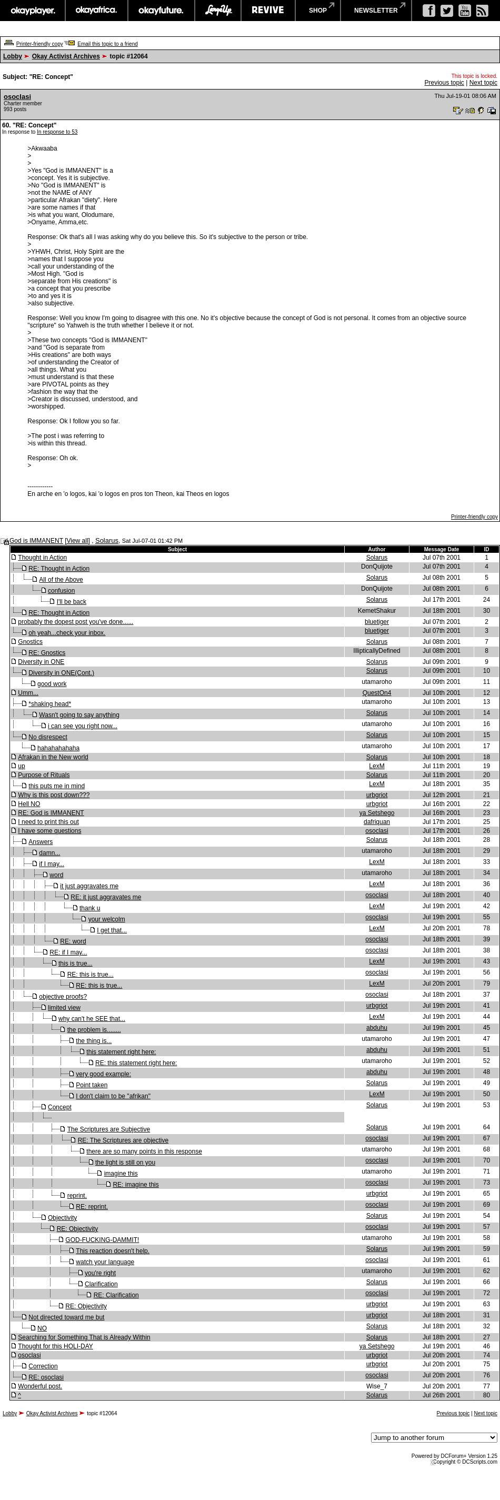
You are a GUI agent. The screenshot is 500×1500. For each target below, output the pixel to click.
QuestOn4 (377, 693)
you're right (100, 1273)
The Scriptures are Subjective (108, 1129)
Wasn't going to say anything (79, 715)
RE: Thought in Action (58, 568)
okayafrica (96, 10)
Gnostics (30, 641)
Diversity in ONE (41, 661)
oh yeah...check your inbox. (66, 633)
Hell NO (29, 804)
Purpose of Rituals (43, 775)
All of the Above (61, 579)
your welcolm (106, 919)
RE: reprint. (92, 1206)
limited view (64, 1007)
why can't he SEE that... (91, 1018)
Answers (40, 842)
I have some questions (49, 831)
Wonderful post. (40, 1386)
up (21, 766)
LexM (376, 766)
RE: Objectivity (77, 1229)
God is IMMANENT (36, 540)
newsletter (376, 10)
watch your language (105, 1262)
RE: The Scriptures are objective (123, 1140)
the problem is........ (94, 1030)
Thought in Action (42, 557)
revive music (268, 10)
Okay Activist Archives (66, 56)
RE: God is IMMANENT (51, 813)
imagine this (121, 1173)
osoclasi (17, 97)
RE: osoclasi (46, 1377)
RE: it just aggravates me (106, 897)
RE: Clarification (116, 1295)
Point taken (91, 1085)
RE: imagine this (135, 1184)
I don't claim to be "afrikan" (113, 1096)
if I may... (51, 864)
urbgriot (377, 795)
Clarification (101, 1284)
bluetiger (377, 621)
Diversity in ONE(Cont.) (61, 673)
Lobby (12, 56)
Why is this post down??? (53, 795)
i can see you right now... (82, 726)
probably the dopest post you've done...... (75, 621)
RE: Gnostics (46, 653)
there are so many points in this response (144, 1151)
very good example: (103, 1074)
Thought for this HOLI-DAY (55, 1346)
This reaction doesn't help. (112, 1251)
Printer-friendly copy (39, 44)
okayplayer (32, 10)
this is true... (75, 963)
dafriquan (377, 822)
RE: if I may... (68, 952)
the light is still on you (125, 1162)
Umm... (28, 693)
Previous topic (444, 82)
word (56, 875)
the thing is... (94, 1041)
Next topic (483, 82)
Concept (60, 1107)
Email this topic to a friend (107, 44)
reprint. (77, 1195)
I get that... (112, 930)
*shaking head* (49, 704)
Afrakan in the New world (53, 757)
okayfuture (161, 10)
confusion (61, 590)
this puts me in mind (56, 786)
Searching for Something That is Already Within (84, 1337)
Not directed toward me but (66, 1317)
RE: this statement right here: (136, 1063)
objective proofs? (63, 996)
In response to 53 (57, 132)
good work (51, 684)
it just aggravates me (89, 886)
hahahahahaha (58, 748)
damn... (49, 853)
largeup (218, 10)
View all (77, 540)
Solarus (106, 540)
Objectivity (62, 1217)
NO (42, 1328)
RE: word (73, 941)
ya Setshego (377, 813)
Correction (42, 1366)
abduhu (376, 1027)
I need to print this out (48, 822)
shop (318, 10)
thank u (89, 908)
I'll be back (71, 601)
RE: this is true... (90, 974)
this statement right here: (121, 1052)
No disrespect (47, 737)
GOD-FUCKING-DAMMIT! (102, 1240)
